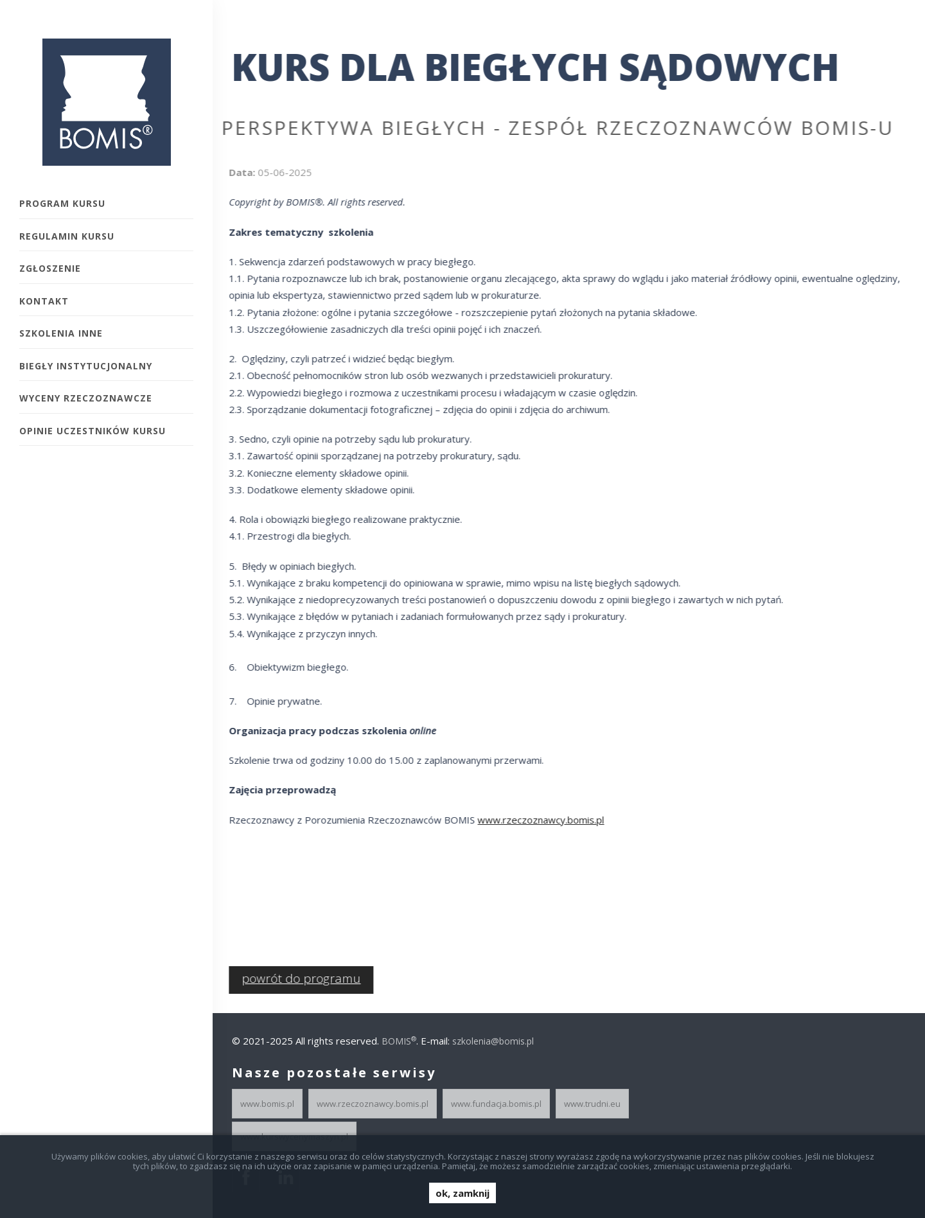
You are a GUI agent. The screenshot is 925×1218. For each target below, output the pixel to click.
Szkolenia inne (61, 333)
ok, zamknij (462, 1193)
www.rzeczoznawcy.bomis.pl (536, 819)
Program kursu (62, 203)
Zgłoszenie (50, 268)
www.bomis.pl (267, 1103)
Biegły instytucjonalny (85, 366)
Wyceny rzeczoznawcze (85, 398)
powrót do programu (296, 978)
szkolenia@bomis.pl (493, 1041)
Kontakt (44, 301)
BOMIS (399, 1041)
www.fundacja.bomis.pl (496, 1103)
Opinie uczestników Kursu (92, 431)
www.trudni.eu (592, 1103)
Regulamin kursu (66, 236)
